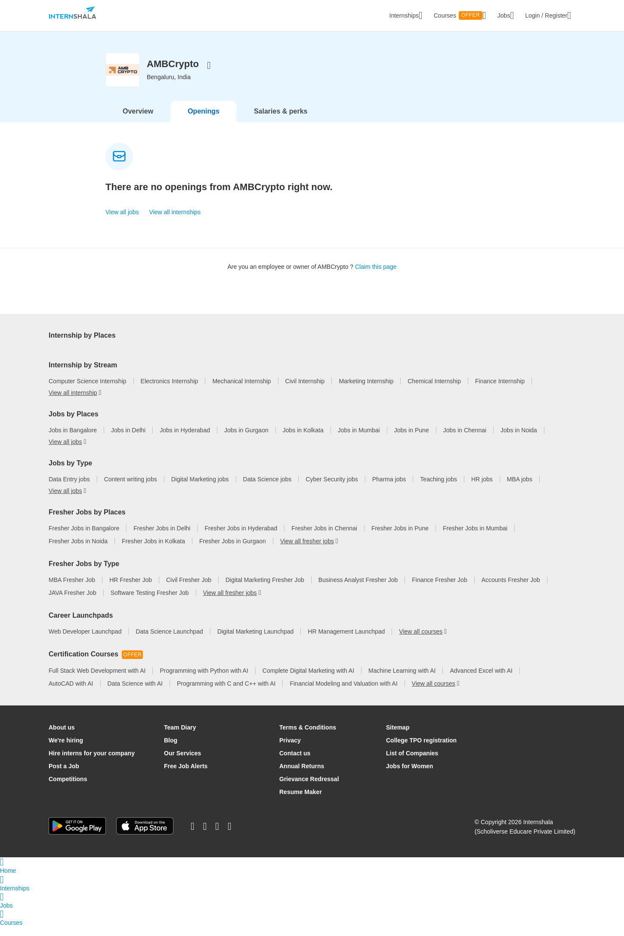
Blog (170, 750)
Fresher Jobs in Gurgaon (232, 551)
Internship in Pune (434, 339)
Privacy (290, 750)
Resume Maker (300, 801)
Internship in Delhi (149, 339)
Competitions (68, 788)
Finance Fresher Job (439, 589)
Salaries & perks (281, 111)
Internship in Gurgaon (78, 352)
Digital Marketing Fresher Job (265, 589)
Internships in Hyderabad (220, 339)
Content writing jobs (130, 489)
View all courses (420, 641)
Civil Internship (305, 391)
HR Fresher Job (130, 589)
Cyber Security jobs (332, 489)
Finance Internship (500, 391)
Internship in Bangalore (80, 339)
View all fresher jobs (307, 551)
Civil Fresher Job (188, 589)
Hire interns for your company (92, 763)
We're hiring (66, 750)
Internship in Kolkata (500, 339)
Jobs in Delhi (128, 440)
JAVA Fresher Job (72, 602)
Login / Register (548, 15)
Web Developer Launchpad (85, 641)
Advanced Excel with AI (481, 680)
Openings (203, 111)
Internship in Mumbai (296, 339)
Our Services (182, 763)
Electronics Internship (169, 391)
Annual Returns (301, 776)
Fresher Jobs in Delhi (161, 538)
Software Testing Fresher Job (150, 602)
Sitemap (397, 737)
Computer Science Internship (88, 391)
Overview (138, 111)
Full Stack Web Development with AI (97, 680)
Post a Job (64, 776)
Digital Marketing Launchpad (255, 641)
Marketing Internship (366, 391)
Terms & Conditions (307, 737)
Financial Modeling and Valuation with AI (343, 693)
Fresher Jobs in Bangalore (84, 538)
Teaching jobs (438, 489)
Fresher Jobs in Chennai (324, 538)
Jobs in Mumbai (359, 440)
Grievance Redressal (309, 788)
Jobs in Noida (518, 440)
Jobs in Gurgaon (246, 440)
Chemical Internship (434, 391)
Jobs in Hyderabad (185, 440)
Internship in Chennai (367, 339)
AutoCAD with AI (71, 693)
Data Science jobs (267, 489)
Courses (460, 15)
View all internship (237, 352)
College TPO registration (421, 750)
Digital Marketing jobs (200, 489)
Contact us (294, 763)
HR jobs (482, 489)
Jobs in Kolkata (303, 440)
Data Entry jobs (69, 489)
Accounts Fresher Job (511, 589)
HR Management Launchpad (346, 641)
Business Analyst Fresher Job (358, 589)
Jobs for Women (409, 776)
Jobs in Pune (411, 440)
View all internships (175, 212)
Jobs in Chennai (464, 440)
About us (62, 737)
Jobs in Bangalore (73, 440)
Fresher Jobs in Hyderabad (240, 538)
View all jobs (122, 212)
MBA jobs (519, 489)
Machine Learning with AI (402, 680)
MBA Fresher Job (72, 589)
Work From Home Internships (160, 352)
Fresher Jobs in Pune (400, 538)
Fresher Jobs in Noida (78, 551)
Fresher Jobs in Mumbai (475, 538)
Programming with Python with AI (204, 680)
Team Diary (180, 737)
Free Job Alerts (185, 776)
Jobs (505, 15)
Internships (406, 15)
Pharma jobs (389, 489)
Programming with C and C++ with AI (226, 693)
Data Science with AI (135, 693)
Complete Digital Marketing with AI (308, 680)
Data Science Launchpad (169, 641)
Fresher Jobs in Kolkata (153, 551)
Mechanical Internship (241, 391)
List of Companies (412, 763)
